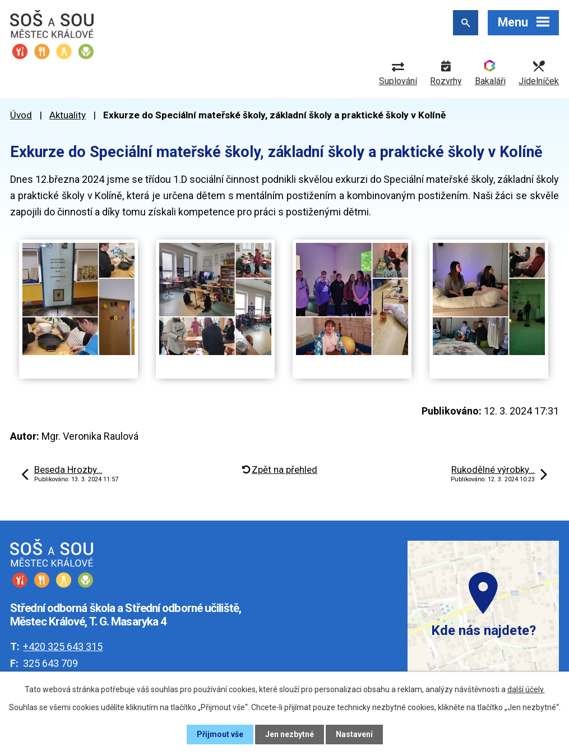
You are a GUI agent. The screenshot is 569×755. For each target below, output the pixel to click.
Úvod (21, 115)
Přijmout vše (220, 734)
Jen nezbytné (289, 734)
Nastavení (354, 734)
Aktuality (67, 115)
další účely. (526, 689)
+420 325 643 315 (63, 646)
